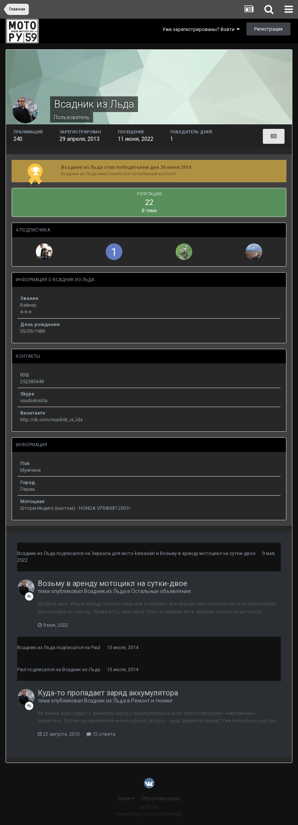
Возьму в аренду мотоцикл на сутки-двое (207, 553)
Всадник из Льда (36, 553)
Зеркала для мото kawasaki (123, 553)
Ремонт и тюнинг (152, 701)
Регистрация (268, 29)
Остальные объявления (161, 591)
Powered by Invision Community (149, 814)
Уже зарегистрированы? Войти (201, 29)
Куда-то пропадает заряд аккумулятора (108, 692)
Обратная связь (161, 798)
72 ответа (100, 734)
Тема (125, 798)
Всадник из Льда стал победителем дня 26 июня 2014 (126, 167)
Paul (95, 647)
